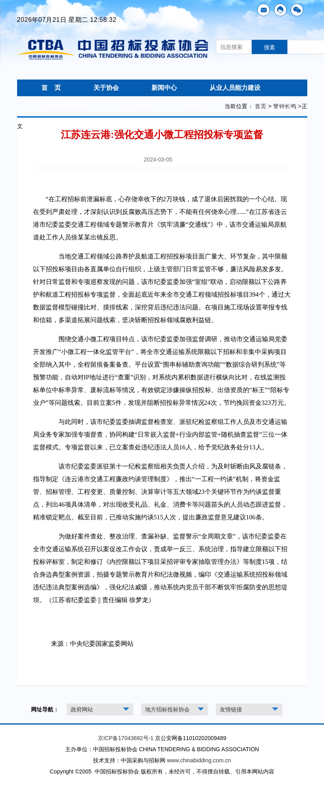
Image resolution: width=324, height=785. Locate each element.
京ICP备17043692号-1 (125, 738)
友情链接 (231, 709)
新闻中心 (164, 87)
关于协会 (106, 87)
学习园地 (137, 104)
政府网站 (82, 709)
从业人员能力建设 (235, 87)
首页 (260, 106)
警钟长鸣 (284, 106)
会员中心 (195, 104)
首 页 (51, 87)
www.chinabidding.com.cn (199, 760)
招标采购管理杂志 (66, 104)
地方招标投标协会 (167, 709)
